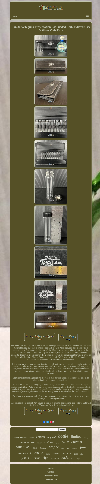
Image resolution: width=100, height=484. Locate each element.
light (78, 458)
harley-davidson (20, 437)
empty (53, 447)
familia (66, 453)
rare (65, 441)
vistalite (47, 454)
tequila (36, 452)
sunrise (22, 446)
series (56, 453)
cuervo (76, 442)
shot (62, 448)
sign (45, 457)
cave (68, 448)
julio (34, 447)
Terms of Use (51, 480)
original (52, 437)
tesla (64, 457)
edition (40, 436)
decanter (23, 453)
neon (32, 438)
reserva (55, 458)
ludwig (86, 438)
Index (50, 468)
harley (39, 443)
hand (72, 459)
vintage (48, 442)
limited (76, 436)
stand (37, 457)
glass (76, 454)
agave (74, 448)
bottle (63, 436)
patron (26, 457)
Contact (50, 472)
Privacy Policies (51, 476)
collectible (27, 442)
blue (81, 454)
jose (83, 447)
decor (57, 443)
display (43, 448)
